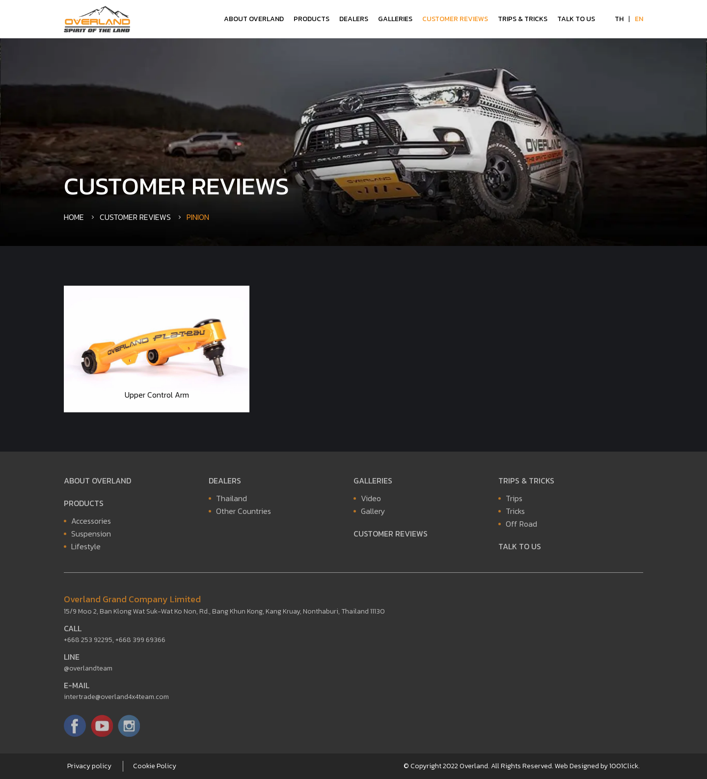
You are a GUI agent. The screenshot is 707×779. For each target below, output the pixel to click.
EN (639, 19)
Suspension (91, 535)
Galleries (395, 19)
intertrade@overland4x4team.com (116, 699)
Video (371, 500)
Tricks (515, 513)
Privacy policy (89, 766)
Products (311, 19)
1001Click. (624, 766)
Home (74, 217)
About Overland (254, 19)
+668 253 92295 (88, 642)
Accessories (91, 523)
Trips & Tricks (522, 19)
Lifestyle (86, 548)
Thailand (231, 500)
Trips (514, 500)
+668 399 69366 (140, 642)
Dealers (353, 19)
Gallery (373, 513)
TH (619, 19)
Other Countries (243, 513)
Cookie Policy (154, 766)
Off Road (521, 526)
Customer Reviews (455, 19)
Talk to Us (576, 19)
